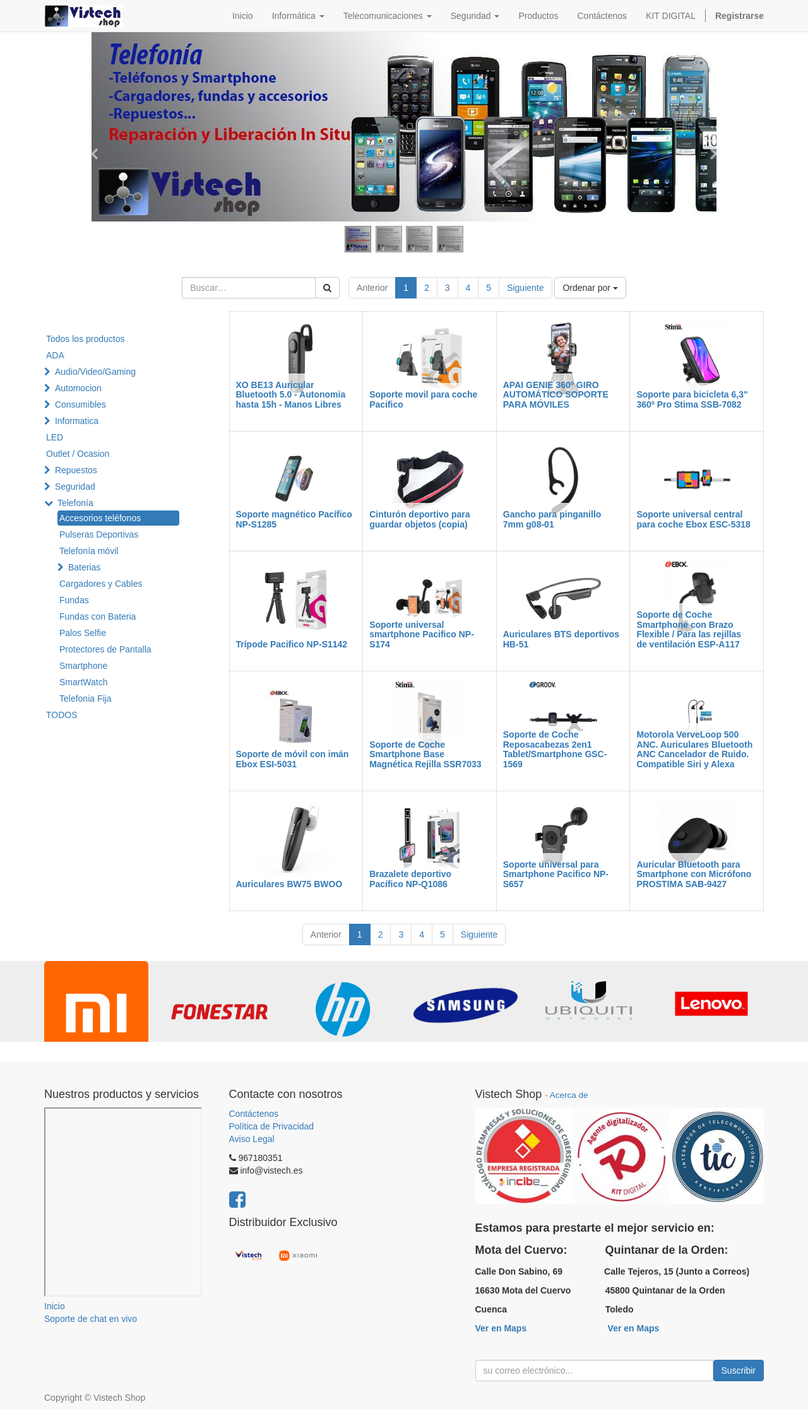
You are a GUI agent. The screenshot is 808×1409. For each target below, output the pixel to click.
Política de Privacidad (271, 1126)
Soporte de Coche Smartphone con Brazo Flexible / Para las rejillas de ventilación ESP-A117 (688, 629)
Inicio (54, 1306)
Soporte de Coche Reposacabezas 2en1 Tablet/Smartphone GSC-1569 (555, 749)
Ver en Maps (501, 1328)
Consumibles (80, 404)
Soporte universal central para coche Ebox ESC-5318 (693, 519)
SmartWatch (83, 682)
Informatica (76, 421)
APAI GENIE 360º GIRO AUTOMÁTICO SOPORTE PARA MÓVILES (556, 395)
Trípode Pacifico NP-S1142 (292, 644)
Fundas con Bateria (97, 616)
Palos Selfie (82, 633)
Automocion (78, 388)
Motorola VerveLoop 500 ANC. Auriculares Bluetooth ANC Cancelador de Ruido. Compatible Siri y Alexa (694, 749)
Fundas (74, 600)
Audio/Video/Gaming (95, 372)
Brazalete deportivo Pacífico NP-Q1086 (410, 878)
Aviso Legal (252, 1139)
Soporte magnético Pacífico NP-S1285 (294, 519)
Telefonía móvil (88, 551)
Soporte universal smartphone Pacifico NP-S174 (421, 634)
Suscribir (739, 1370)
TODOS (62, 715)
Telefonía (75, 503)
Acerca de (569, 1095)
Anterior (372, 288)
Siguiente (525, 288)
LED (54, 437)
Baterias (84, 567)
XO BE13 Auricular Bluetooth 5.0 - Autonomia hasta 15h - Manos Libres (291, 395)
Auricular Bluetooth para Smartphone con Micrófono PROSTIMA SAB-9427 (693, 874)
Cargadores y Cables (101, 584)
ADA (55, 355)
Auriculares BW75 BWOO (289, 884)
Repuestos (76, 470)
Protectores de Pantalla (105, 649)
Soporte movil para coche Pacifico (423, 399)
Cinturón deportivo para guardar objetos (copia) (419, 519)
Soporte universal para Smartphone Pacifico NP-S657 (556, 874)
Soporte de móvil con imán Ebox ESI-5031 (292, 759)
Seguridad (75, 486)
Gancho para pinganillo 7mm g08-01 (552, 519)
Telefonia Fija (85, 698)
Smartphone (83, 666)
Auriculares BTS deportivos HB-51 (561, 639)
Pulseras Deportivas (98, 534)
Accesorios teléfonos (100, 518)
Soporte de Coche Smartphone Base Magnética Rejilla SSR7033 (425, 754)
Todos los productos (85, 339)
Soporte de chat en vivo (90, 1319)
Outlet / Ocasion (77, 454)
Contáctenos (254, 1114)
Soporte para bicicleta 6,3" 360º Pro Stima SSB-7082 (691, 399)
